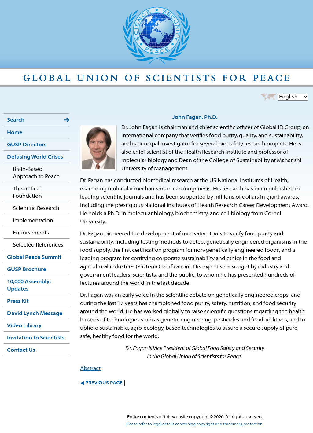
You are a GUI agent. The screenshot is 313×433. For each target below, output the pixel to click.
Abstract (90, 369)
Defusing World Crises (35, 157)
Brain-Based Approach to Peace (36, 173)
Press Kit (18, 301)
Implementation (33, 221)
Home (14, 133)
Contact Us (21, 350)
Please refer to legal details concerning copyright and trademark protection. (194, 424)
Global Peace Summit (34, 257)
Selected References (38, 245)
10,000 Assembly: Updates (29, 285)
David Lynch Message (34, 314)
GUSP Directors (26, 145)
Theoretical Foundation (27, 192)
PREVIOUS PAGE (104, 383)
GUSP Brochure (26, 270)
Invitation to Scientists (35, 338)
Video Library (24, 326)
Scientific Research (36, 208)
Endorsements (31, 233)
